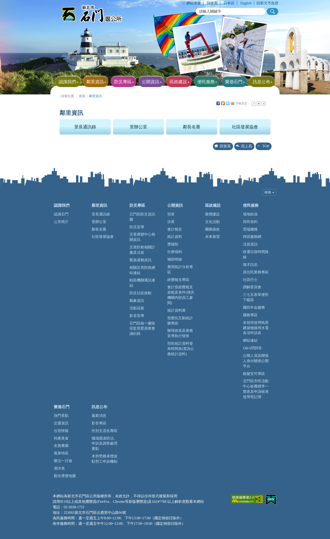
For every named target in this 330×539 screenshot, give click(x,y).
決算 (171, 222)
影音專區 (99, 423)
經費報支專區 (178, 280)
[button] (272, 11)
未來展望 (212, 237)
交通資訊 (61, 423)
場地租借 (250, 214)
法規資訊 (250, 244)
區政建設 (213, 205)
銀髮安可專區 (254, 374)
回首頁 (212, 3)
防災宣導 (136, 227)
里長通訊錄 (85, 126)
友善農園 (61, 446)
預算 (171, 214)
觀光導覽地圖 (65, 476)
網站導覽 (193, 3)
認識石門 (61, 214)
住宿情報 (61, 431)
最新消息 (99, 416)
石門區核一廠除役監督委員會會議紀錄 (142, 328)
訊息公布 (99, 407)
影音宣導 (136, 316)
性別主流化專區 (104, 431)
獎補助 (172, 244)
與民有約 (250, 222)
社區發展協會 (245, 126)
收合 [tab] (269, 192)
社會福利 (174, 252)
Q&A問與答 (252, 348)
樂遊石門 (61, 407)
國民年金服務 (254, 307)
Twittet (228, 103)
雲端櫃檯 (250, 229)
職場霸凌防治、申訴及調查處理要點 (104, 443)
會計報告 (174, 229)
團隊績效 (212, 229)
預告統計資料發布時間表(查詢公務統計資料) (180, 348)
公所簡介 (61, 222)
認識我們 (61, 205)
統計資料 (174, 237)
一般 (259, 104)
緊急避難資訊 (140, 260)
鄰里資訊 (95, 96)
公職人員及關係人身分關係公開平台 (256, 361)
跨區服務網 (252, 237)
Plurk (223, 103)
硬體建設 (212, 214)
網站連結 (250, 340)
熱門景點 (61, 416)
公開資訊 (175, 205)
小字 (254, 104)
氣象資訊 (136, 300)
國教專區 (250, 315)
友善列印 (232, 103)
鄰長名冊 (191, 126)
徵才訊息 (250, 265)
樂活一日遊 (63, 461)
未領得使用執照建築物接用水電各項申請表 (256, 328)
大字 (264, 104)
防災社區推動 (140, 293)
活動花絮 (136, 308)
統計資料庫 (176, 310)
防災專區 (137, 205)
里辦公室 (138, 126)
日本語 (228, 3)
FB (218, 103)
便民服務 (250, 205)
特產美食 (61, 438)
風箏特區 (61, 453)
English (246, 3)
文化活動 (212, 222)
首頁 (82, 96)
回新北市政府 (267, 3)
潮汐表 (59, 468)
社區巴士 (250, 280)
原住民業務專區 (256, 272)
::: (183, 3)
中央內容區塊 (268, 103)
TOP (265, 146)
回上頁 (246, 146)
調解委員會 (252, 287)
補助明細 (174, 259)
